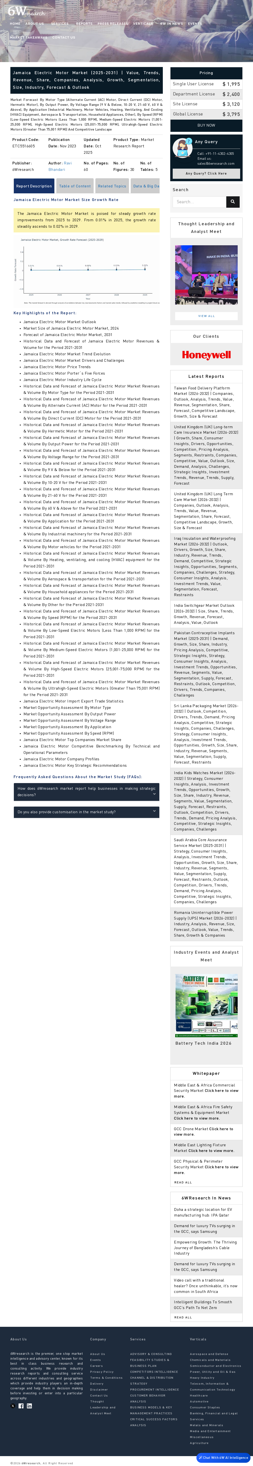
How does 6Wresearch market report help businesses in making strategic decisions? (87, 792)
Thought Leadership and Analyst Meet (103, 1407)
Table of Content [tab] (75, 186)
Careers (96, 1366)
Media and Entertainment (210, 1431)
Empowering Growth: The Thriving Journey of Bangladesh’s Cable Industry (205, 1248)
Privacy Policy (102, 1372)
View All (206, 316)
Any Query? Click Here (206, 173)
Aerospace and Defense (209, 1354)
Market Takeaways (219, 23)
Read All (183, 1182)
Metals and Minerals (206, 1425)
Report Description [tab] (34, 186)
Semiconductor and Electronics (215, 1366)
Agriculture (199, 1443)
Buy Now (206, 126)
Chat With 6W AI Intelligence (223, 1458)
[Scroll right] (160, 186)
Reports (79, 23)
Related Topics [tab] (112, 186)
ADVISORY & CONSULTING (151, 1354)
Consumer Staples (205, 1407)
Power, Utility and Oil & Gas (213, 1372)
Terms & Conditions (106, 1377)
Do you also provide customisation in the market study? (87, 811)
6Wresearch (31, 1463)
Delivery (97, 1383)
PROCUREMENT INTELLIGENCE (154, 1389)
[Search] (233, 202)
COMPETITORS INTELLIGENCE (154, 1372)
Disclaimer (99, 1389)
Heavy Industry (202, 1377)
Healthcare (199, 1395)
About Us (34, 23)
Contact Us (21, 37)
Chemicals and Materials (210, 1360)
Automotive (199, 1401)
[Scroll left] (13, 186)
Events (188, 23)
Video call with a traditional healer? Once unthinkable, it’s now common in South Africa (205, 1286)
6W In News (164, 23)
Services (57, 23)
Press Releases (108, 23)
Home (15, 23)
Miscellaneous (202, 1437)
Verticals (138, 23)
